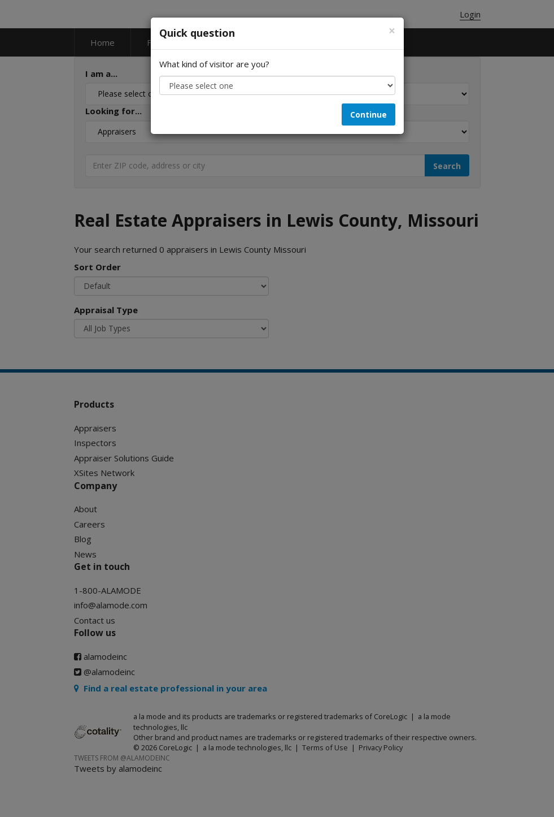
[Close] (392, 31)
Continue (368, 114)
